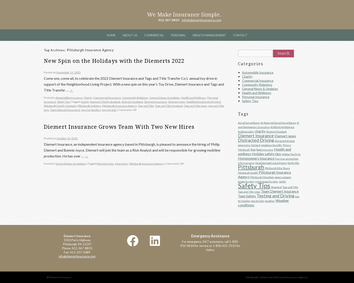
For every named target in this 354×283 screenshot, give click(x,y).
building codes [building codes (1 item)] (246, 131)
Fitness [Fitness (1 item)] (287, 145)
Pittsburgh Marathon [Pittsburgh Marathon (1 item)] (262, 177)
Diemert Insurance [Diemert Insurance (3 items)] (256, 135)
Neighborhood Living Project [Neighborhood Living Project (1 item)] (271, 162)
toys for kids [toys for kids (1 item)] (257, 200)
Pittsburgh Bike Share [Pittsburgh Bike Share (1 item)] (277, 168)
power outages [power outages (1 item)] (283, 177)
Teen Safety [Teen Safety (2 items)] (247, 196)
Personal (178, 35)
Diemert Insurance (73, 14)
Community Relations (135, 97)
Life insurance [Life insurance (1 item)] (246, 162)
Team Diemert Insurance (65, 110)
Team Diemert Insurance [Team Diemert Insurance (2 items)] (280, 191)
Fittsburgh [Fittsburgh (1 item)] (244, 149)
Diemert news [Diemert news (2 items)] (285, 136)
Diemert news (176, 101)
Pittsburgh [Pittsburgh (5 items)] (251, 167)
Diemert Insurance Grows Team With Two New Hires (119, 127)
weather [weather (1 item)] (270, 200)
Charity (88, 97)
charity (85, 101)
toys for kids (109, 110)
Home (111, 35)
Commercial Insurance (107, 97)
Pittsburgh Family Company (60, 106)
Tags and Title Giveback (169, 106)
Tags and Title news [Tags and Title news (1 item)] (249, 191)
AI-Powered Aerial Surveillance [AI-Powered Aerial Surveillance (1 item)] (278, 122)
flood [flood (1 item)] (253, 149)
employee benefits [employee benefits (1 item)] (271, 145)
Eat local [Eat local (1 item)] (255, 145)
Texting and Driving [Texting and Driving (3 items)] (275, 195)
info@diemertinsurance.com (201, 20)
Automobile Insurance (69, 97)
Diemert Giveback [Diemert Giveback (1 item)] (276, 131)
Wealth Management (209, 35)
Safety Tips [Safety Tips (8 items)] (254, 185)
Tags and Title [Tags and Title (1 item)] (290, 187)
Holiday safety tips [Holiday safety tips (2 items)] (266, 154)
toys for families (91, 110)
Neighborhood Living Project (203, 101)
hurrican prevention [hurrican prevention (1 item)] (286, 158)
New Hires (121, 163)
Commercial (154, 35)
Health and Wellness (193, 97)
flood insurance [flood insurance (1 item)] (264, 149)
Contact (240, 35)
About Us (130, 35)
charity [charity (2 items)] (260, 131)
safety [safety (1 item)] (282, 181)
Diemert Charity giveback (105, 101)
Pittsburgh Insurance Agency (119, 106)
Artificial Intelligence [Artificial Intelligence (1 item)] (282, 127)
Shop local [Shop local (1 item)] (276, 187)
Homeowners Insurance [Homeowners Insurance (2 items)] (256, 158)
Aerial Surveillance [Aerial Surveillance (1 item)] (249, 122)
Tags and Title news (195, 106)
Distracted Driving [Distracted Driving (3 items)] (256, 140)
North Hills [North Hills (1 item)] (293, 162)
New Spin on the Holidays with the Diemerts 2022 (114, 61)
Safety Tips (63, 101)
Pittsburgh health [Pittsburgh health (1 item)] (248, 172)
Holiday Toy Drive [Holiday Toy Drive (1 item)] (291, 154)
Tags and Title (146, 106)
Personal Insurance (255, 97)
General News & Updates (164, 97)
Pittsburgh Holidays (89, 106)
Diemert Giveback (132, 101)
